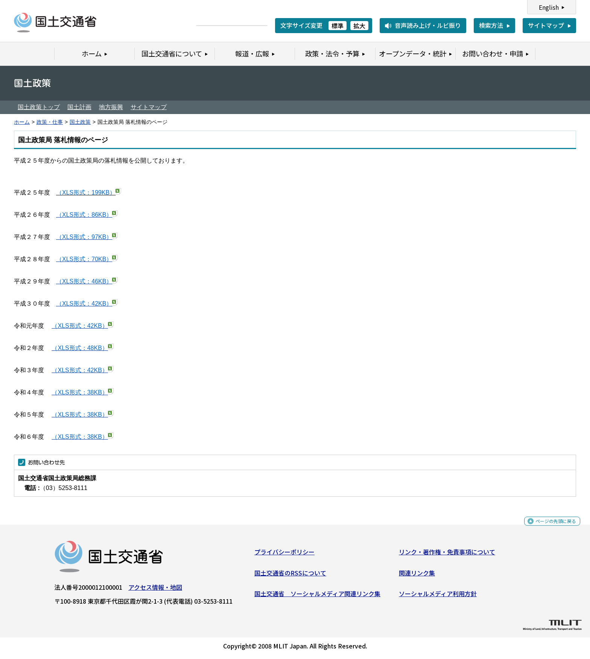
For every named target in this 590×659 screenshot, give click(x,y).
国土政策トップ (39, 107)
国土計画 (79, 107)
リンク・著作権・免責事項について (447, 554)
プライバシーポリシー (284, 554)
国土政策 (80, 122)
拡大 (359, 25)
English (549, 7)
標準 (337, 25)
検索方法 (491, 25)
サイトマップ (546, 25)
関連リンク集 (417, 575)
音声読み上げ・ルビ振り (428, 25)
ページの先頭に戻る (549, 527)
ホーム (22, 122)
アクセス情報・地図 (155, 590)
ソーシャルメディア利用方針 (438, 596)
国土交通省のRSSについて (290, 575)
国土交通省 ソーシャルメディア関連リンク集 (317, 596)
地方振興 (111, 107)
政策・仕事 (49, 122)
